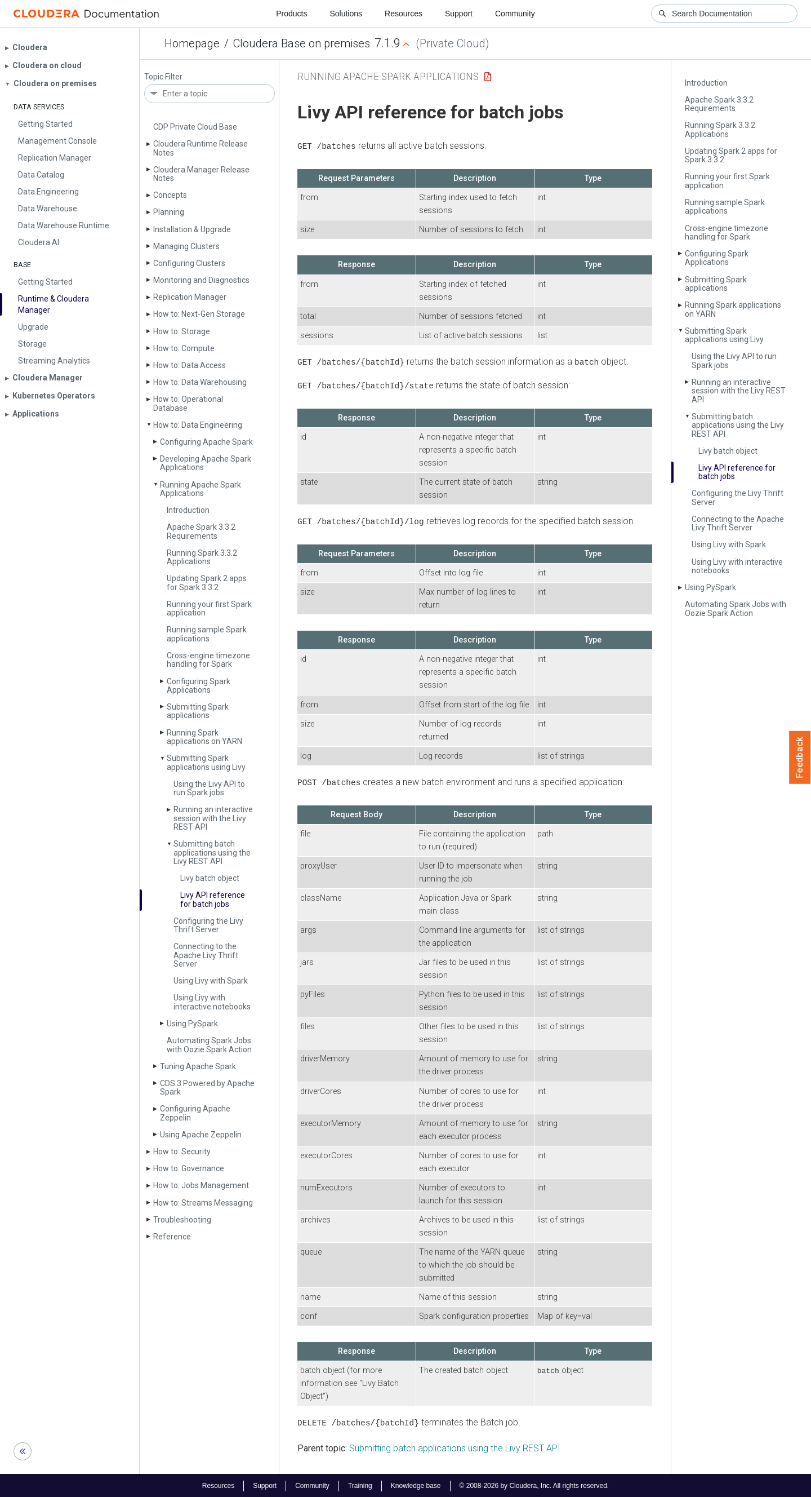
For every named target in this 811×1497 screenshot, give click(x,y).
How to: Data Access (189, 365)
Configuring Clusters (189, 263)
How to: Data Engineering (197, 424)
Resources (403, 13)
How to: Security (182, 1151)
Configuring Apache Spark (206, 441)
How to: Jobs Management (201, 1185)
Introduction (188, 510)
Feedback (800, 757)
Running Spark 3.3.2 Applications (202, 557)
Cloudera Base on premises (301, 43)
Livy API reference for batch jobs (212, 899)
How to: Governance (188, 1168)
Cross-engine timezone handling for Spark (208, 659)
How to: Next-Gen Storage (199, 313)
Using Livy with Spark (210, 980)
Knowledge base (416, 1485)
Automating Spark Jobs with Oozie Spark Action (209, 1044)
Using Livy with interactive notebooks (212, 1002)
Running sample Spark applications (207, 634)
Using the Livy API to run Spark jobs (209, 788)
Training (360, 1485)
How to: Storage (181, 331)
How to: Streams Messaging (203, 1202)
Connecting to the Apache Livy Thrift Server (205, 955)
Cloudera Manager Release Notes (201, 174)
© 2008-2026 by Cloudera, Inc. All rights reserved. (534, 1485)
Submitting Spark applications (198, 711)
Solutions (345, 13)
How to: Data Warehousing (200, 382)
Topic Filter (163, 77)
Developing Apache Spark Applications (205, 463)
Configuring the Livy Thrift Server (208, 925)
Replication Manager (189, 297)
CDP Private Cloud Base (195, 126)
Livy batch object (209, 878)
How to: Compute (184, 348)
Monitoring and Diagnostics (201, 280)
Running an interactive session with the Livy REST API (213, 818)
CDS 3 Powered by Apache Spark (207, 1087)
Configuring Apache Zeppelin (195, 1113)
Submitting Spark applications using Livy (206, 762)
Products (291, 13)
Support (459, 13)
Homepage (192, 43)
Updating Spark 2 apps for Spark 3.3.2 (207, 582)
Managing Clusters (186, 246)
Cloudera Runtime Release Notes (200, 148)
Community (515, 13)
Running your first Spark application (209, 608)
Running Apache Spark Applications (200, 489)
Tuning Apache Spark (198, 1066)
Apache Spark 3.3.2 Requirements (201, 531)
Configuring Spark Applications (198, 685)
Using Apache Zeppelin (201, 1134)
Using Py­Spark (192, 1023)
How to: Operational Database (188, 403)
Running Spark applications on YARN (204, 737)
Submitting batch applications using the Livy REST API (212, 852)
